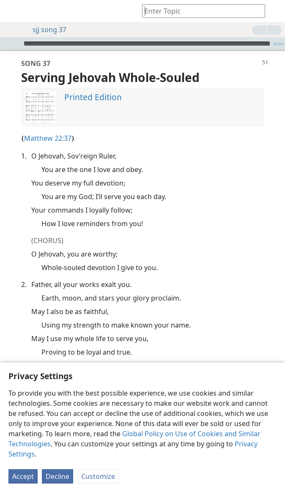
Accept (23, 476)
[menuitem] (13, 11)
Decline (57, 476)
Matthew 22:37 (47, 125)
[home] (13, 11)
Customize (98, 476)
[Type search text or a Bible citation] (200, 11)
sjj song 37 (45, 29)
